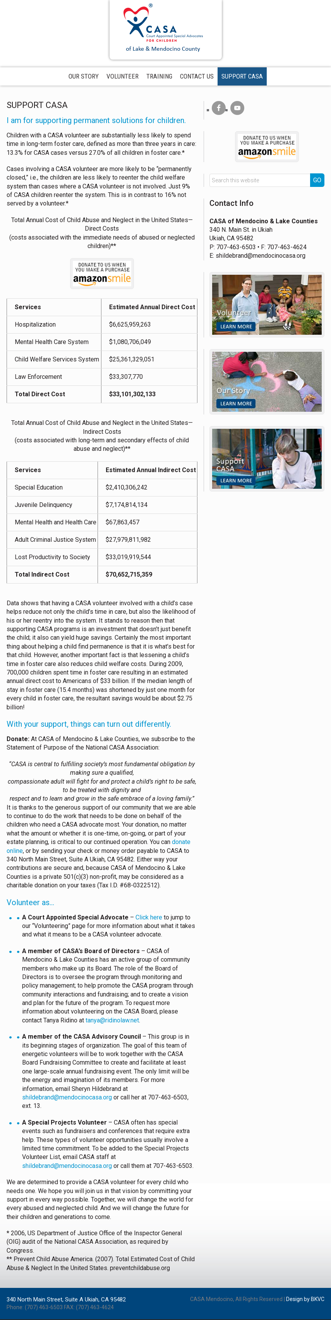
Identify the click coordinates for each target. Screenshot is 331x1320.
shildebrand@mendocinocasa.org (67, 1098)
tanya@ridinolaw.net (112, 1021)
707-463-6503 (236, 248)
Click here (148, 918)
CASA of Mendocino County (165, 27)
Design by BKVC (305, 1300)
